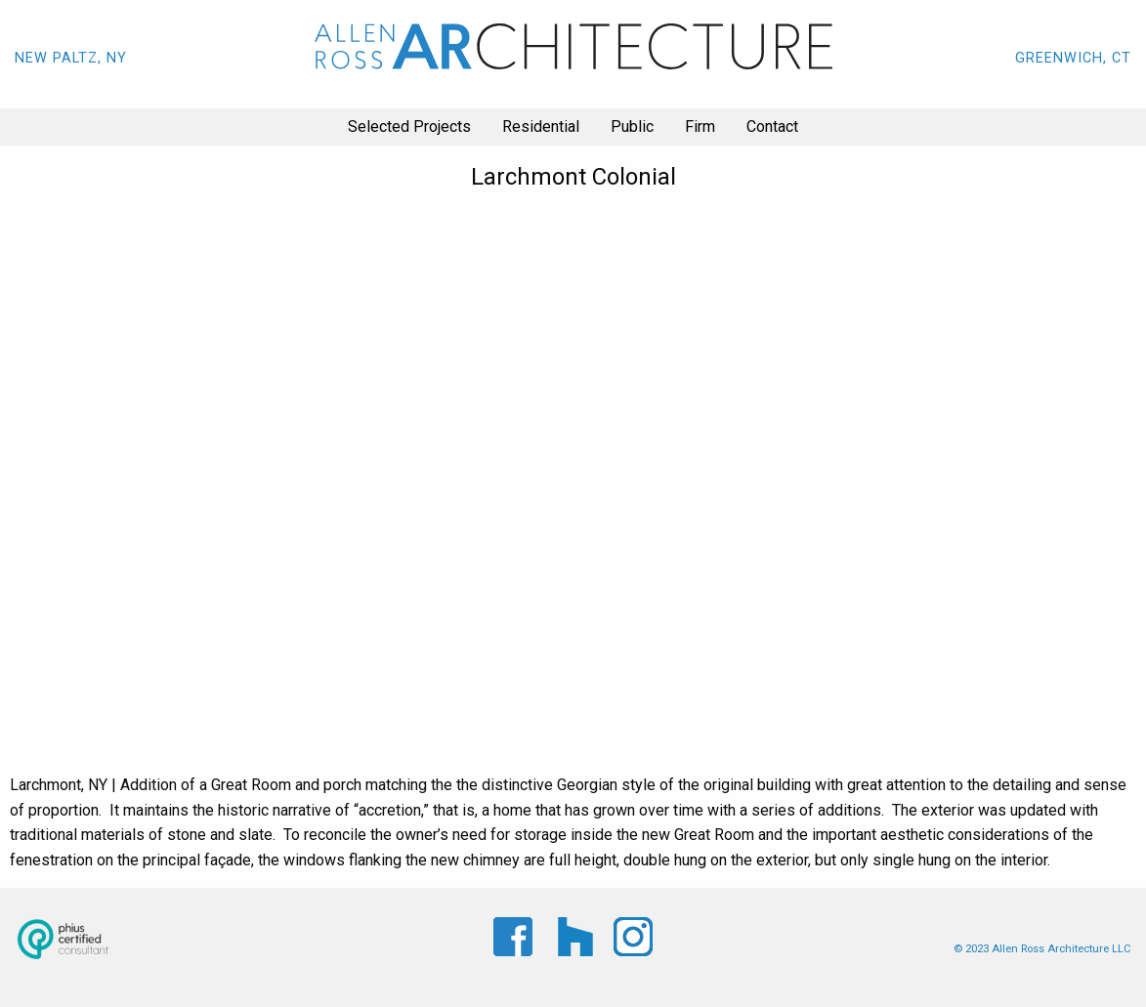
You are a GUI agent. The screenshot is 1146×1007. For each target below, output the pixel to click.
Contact (772, 126)
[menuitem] (409, 127)
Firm (700, 126)
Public (632, 126)
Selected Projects (409, 126)
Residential (540, 126)
